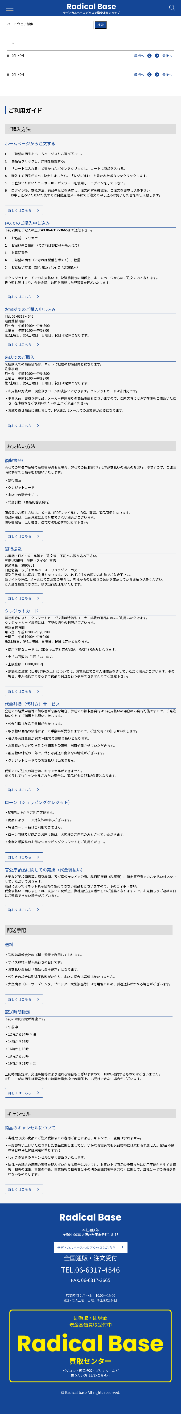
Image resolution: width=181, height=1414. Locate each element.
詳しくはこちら (19, 210)
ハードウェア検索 (20, 23)
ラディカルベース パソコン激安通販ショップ (91, 13)
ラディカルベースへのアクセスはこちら (86, 1247)
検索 (101, 25)
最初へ (139, 55)
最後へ (167, 55)
